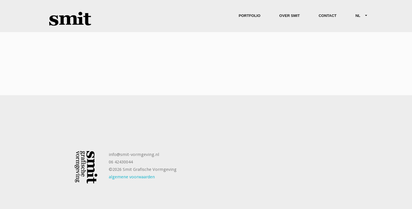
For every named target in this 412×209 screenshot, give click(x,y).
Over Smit (289, 15)
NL (359, 16)
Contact (328, 15)
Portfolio (249, 15)
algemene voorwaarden (132, 176)
